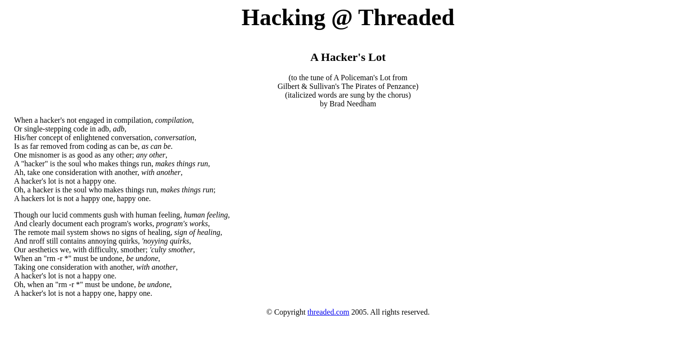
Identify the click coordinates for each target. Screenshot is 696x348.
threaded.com (328, 312)
